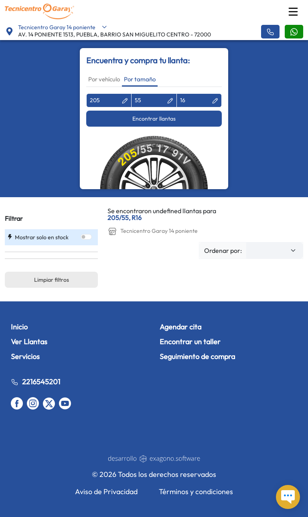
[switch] (86, 237)
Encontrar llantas (154, 118)
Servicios (25, 356)
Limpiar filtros (51, 279)
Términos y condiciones (196, 491)
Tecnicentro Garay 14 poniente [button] (62, 27)
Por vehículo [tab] (104, 79)
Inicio (19, 326)
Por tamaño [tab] (140, 79)
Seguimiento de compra (197, 356)
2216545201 (35, 381)
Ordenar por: (223, 250)
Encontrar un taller (190, 341)
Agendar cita (180, 326)
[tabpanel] (154, 141)
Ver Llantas (29, 341)
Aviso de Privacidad (106, 491)
